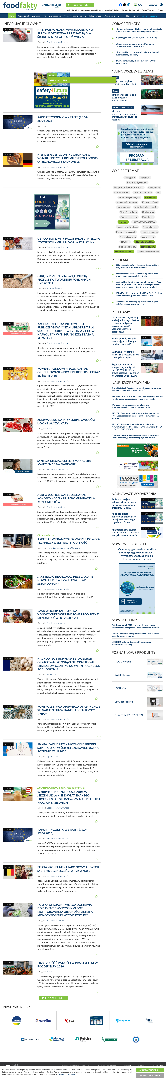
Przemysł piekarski (128, 237)
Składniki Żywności (93, 16)
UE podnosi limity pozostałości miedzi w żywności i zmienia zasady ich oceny (68, 240)
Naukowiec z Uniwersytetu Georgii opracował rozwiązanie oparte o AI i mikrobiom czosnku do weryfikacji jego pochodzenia (68, 664)
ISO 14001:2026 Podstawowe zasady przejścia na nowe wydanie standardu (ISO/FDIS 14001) (136, 389)
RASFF (125, 241)
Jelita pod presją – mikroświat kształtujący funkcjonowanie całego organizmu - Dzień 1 (124, 518)
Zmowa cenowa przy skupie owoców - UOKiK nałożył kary (67, 421)
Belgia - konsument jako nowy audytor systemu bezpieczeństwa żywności (68, 868)
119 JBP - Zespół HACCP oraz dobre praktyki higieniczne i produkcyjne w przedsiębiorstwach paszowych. (137, 397)
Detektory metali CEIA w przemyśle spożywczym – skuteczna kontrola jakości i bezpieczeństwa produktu (136, 626)
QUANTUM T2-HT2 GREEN (129, 715)
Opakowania (109, 16)
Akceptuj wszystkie (149, 1070)
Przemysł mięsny (150, 227)
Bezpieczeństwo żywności (129, 187)
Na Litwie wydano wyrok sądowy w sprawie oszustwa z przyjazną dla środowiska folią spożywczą (65, 33)
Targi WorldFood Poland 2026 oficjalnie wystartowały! (124, 97)
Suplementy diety (127, 246)
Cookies (142, 1065)
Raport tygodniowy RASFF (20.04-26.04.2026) (136, 37)
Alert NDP (145, 177)
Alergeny (130, 177)
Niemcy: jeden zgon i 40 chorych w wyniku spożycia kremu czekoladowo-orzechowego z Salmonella (67, 158)
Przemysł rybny (148, 237)
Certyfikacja (154, 187)
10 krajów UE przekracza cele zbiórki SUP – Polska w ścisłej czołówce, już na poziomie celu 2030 (68, 747)
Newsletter (158, 1065)
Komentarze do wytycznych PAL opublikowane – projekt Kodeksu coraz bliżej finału (68, 372)
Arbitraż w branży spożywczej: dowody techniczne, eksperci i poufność (69, 540)
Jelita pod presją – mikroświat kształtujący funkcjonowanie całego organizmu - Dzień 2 (124, 503)
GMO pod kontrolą (124, 701)
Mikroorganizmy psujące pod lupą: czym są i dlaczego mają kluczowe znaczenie (125, 532)
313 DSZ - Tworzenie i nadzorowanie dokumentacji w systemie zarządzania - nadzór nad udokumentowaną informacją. (135, 416)
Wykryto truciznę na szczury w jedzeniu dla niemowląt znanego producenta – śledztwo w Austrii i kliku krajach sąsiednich (68, 797)
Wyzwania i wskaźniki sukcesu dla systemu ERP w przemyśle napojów (125, 354)
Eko (158, 192)
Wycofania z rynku (124, 251)
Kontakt (127, 1065)
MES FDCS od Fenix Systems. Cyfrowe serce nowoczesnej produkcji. (131, 643)
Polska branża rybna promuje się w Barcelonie (124, 82)
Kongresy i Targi (150, 202)
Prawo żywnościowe (144, 221)
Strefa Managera (149, 16)
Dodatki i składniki (143, 192)
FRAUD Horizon (123, 661)
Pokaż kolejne (52, 997)
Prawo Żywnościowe (52, 16)
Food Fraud (150, 197)
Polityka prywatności (107, 1065)
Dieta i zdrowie (121, 192)
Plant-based (148, 217)
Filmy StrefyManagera (129, 197)
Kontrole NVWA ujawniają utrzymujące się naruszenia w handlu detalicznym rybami (68, 710)
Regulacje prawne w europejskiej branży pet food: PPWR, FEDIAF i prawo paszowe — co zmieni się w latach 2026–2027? (126, 370)
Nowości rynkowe (128, 212)
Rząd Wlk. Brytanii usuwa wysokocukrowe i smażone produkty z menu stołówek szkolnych (68, 614)
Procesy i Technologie (73, 16)
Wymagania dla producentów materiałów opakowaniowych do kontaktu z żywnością (131, 406)
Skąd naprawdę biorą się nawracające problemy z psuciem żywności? (124, 341)
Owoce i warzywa (128, 217)
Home (12, 16)
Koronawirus (123, 207)
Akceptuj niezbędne (149, 1075)
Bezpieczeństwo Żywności (28, 16)
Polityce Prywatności (66, 1074)
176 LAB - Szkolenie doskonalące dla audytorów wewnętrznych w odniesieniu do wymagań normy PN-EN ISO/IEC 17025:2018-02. (137, 427)
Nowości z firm (132, 16)
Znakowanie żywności (148, 251)
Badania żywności (137, 182)
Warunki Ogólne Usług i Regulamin (76, 1065)
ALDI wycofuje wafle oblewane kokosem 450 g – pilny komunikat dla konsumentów (66, 498)
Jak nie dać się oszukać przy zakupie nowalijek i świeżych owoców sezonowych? (65, 580)
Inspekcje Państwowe (126, 202)
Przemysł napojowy (149, 232)
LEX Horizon (121, 688)
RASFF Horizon (122, 675)
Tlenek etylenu (148, 246)
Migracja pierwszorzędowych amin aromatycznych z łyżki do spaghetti (124, 115)
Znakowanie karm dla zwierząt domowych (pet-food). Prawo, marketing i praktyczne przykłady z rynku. (135, 436)
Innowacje (51, 674)
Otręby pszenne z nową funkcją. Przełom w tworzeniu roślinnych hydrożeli (64, 279)
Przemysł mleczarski (126, 231)
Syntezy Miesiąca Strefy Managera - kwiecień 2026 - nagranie (65, 462)
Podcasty (123, 222)
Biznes (121, 16)
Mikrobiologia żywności (145, 207)
